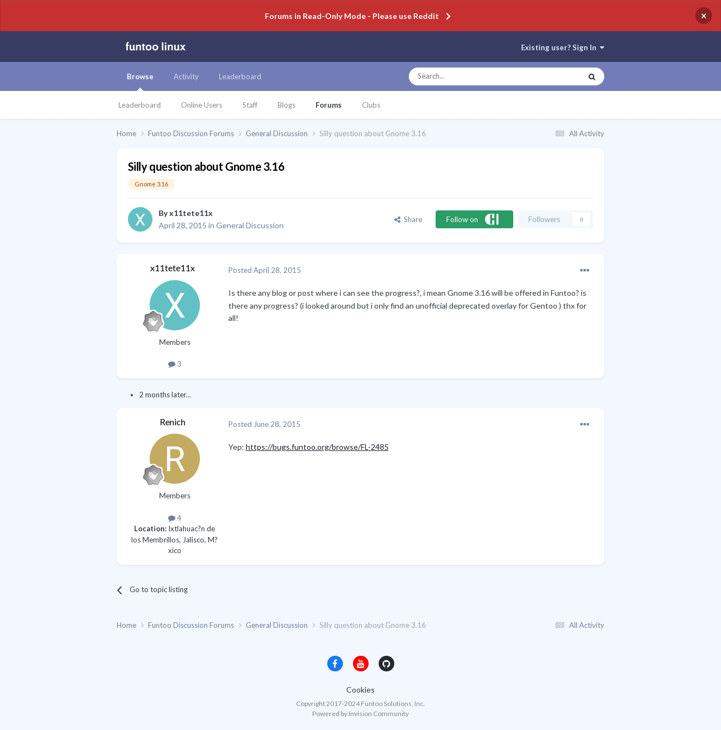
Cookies (360, 689)
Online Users (201, 104)
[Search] (473, 76)
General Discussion (250, 225)
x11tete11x (191, 213)
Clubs (371, 104)
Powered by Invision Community (360, 713)
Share (408, 219)
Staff (249, 104)
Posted (264, 270)
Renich (172, 421)
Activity (186, 76)
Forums (329, 104)
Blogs (286, 104)
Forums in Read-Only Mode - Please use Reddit (352, 16)
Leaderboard (139, 104)
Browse (140, 81)
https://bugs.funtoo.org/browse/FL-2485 (317, 447)
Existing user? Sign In (562, 47)
